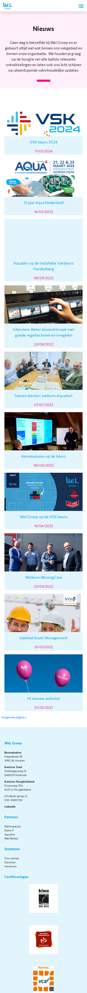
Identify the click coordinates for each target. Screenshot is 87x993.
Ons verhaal (11, 858)
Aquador (9, 834)
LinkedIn (9, 806)
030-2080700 (13, 800)
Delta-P (9, 830)
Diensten (10, 862)
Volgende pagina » (14, 717)
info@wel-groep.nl (15, 796)
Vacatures (10, 866)
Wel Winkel (11, 838)
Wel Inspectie (12, 826)
